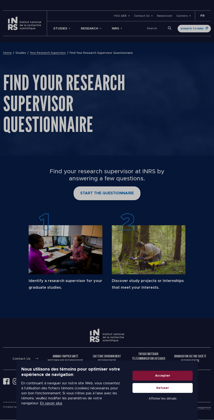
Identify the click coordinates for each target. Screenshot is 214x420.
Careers (182, 16)
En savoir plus (35, 405)
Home (7, 53)
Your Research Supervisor (48, 53)
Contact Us (142, 16)
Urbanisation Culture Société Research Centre (190, 358)
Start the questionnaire (107, 193)
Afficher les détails (179, 403)
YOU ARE (120, 16)
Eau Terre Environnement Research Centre (107, 358)
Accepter (179, 380)
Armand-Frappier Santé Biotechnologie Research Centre (65, 358)
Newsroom (164, 16)
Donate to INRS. (192, 28)
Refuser (179, 393)
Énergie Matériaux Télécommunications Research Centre (148, 358)
